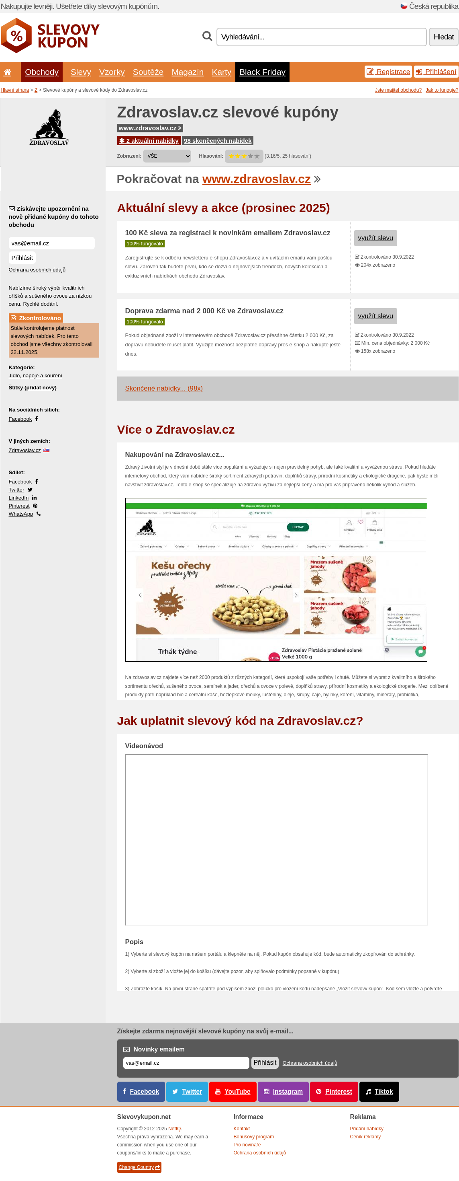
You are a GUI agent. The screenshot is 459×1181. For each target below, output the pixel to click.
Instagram (288, 1091)
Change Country (139, 1167)
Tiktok (384, 1091)
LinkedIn (19, 498)
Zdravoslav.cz (25, 450)
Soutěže (148, 71)
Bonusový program (254, 1137)
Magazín (187, 71)
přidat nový (40, 388)
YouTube (237, 1091)
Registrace (388, 72)
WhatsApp (21, 514)
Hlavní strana (15, 90)
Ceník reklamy (365, 1137)
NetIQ (174, 1129)
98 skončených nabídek (217, 140)
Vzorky (112, 71)
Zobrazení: (129, 156)
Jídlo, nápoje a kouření (35, 375)
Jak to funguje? (442, 90)
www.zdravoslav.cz (150, 128)
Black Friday (262, 71)
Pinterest (19, 506)
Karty (221, 71)
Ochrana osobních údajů (37, 270)
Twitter (16, 490)
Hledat (443, 37)
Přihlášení (436, 72)
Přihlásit (22, 257)
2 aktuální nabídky (149, 140)
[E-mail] (186, 1063)
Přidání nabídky (367, 1129)
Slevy (81, 71)
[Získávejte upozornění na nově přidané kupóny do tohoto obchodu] (52, 243)
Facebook (20, 419)
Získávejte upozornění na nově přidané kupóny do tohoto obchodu (54, 216)
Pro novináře (247, 1145)
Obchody (42, 71)
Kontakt (242, 1129)
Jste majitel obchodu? (398, 90)
